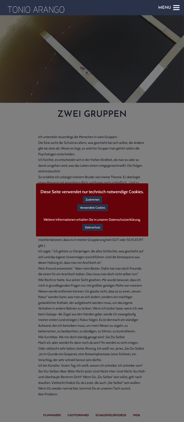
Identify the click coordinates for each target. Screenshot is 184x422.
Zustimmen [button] (93, 199)
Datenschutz (92, 227)
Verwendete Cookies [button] (92, 207)
